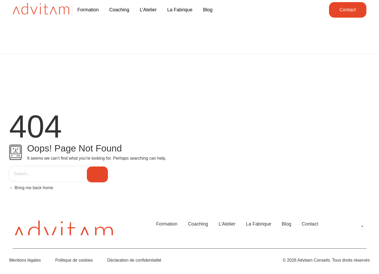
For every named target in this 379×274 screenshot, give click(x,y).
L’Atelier (148, 9)
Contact (310, 224)
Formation (88, 9)
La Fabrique (179, 9)
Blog (207, 9)
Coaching (119, 9)
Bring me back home (31, 187)
